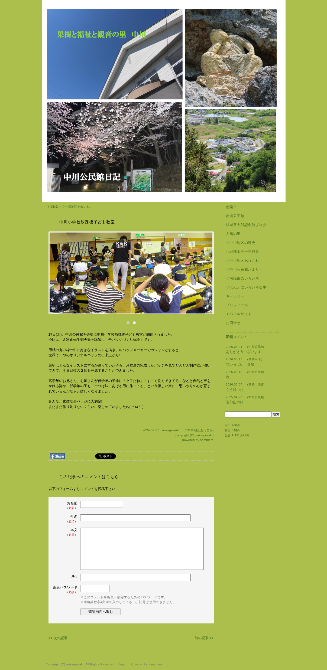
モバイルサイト (239, 314)
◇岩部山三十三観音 (242, 252)
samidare (207, 440)
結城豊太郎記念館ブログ (246, 225)
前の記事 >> (204, 638)
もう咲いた (235, 390)
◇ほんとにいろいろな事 (246, 287)
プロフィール (237, 305)
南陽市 (231, 207)
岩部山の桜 (235, 402)
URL (73, 576)
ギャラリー (235, 296)
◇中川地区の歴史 (240, 243)
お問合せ (233, 323)
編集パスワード (65, 589)
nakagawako (204, 435)
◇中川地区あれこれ (76, 206)
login (123, 664)
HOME (53, 206)
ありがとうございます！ (245, 352)
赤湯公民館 (235, 216)
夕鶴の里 (233, 234)
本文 (66, 532)
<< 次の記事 (58, 638)
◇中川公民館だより (242, 269)
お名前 (66, 505)
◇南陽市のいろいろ (242, 278)
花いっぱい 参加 (240, 364)
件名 (66, 519)
